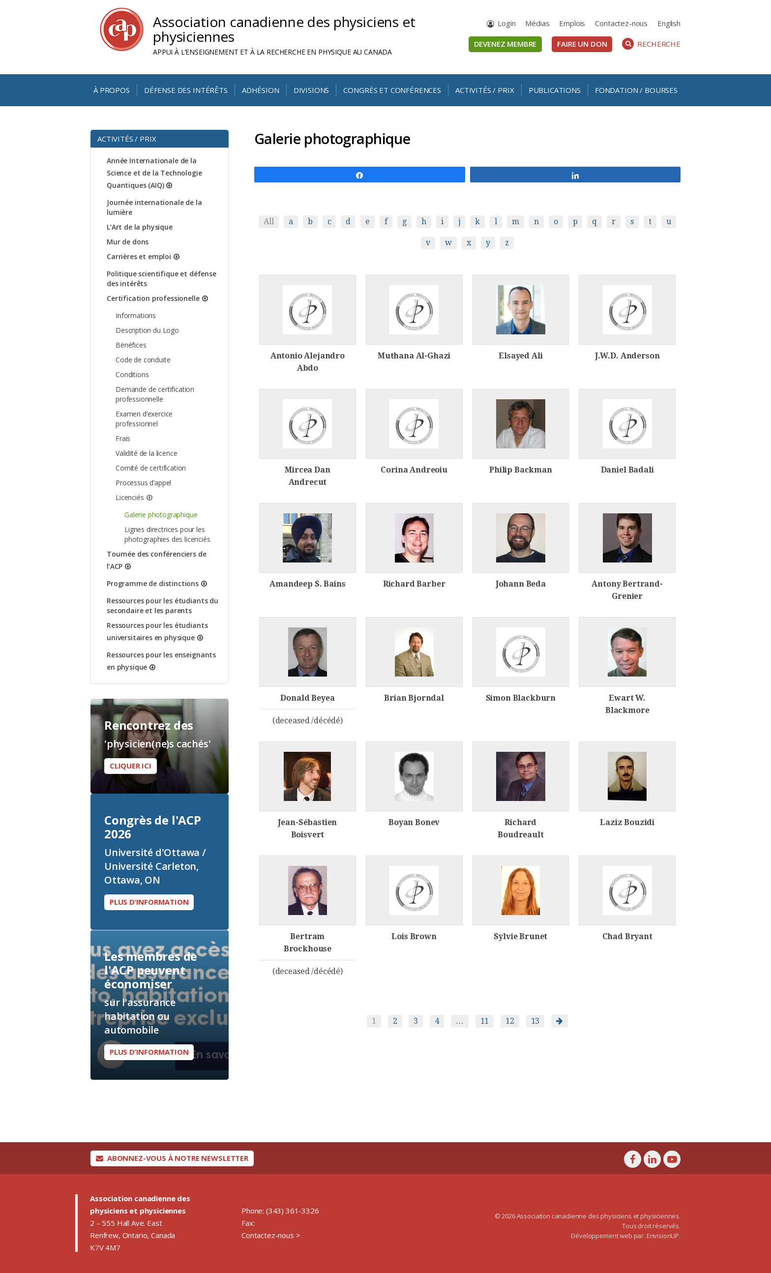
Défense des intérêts (186, 90)
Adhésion (260, 90)
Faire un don (582, 44)
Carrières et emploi (139, 256)
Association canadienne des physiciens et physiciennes (284, 29)
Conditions (132, 374)
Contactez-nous (621, 23)
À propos (111, 90)
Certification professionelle (153, 298)
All (269, 221)
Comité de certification (151, 468)
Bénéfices (131, 345)
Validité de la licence (146, 453)
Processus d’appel (143, 482)
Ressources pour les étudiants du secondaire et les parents (162, 605)
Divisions (311, 90)
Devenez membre (505, 44)
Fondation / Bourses (636, 90)
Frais (123, 438)
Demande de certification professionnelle (155, 394)
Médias (537, 23)
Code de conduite (143, 359)
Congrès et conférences (392, 90)
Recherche (651, 44)
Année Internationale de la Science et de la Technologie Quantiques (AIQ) (154, 173)
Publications (555, 90)
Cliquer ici (130, 765)
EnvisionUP (663, 1235)
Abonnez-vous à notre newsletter (172, 1158)
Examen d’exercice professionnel (144, 418)
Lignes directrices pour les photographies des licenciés (167, 534)
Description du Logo (147, 330)
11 (484, 1021)
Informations (136, 315)
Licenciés (130, 497)
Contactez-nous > (270, 1235)
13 (535, 1021)
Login (506, 23)
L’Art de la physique (140, 227)
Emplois (572, 23)
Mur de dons (127, 241)
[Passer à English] (669, 23)
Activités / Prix (484, 90)
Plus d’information (149, 902)
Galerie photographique (160, 514)
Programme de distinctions (153, 583)
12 (509, 1021)
